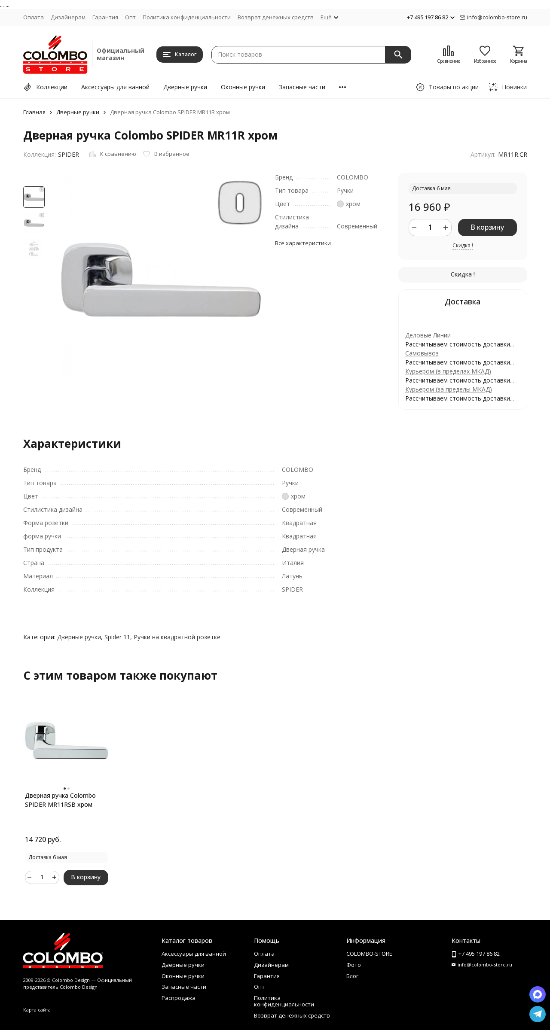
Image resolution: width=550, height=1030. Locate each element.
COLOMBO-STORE (369, 953)
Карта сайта (37, 1009)
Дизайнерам (68, 17)
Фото (353, 965)
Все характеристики (303, 243)
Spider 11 (117, 637)
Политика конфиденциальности (187, 17)
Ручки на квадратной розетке (177, 637)
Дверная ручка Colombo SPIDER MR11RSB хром (60, 799)
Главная (34, 112)
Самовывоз (422, 353)
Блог (352, 976)
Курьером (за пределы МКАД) (448, 389)
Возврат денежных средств (276, 17)
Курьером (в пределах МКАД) (448, 371)
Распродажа (179, 998)
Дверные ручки (185, 87)
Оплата (33, 17)
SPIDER (68, 154)
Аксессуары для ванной (115, 87)
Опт (130, 17)
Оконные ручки (243, 87)
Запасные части (302, 87)
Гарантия (105, 17)
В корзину (487, 227)
